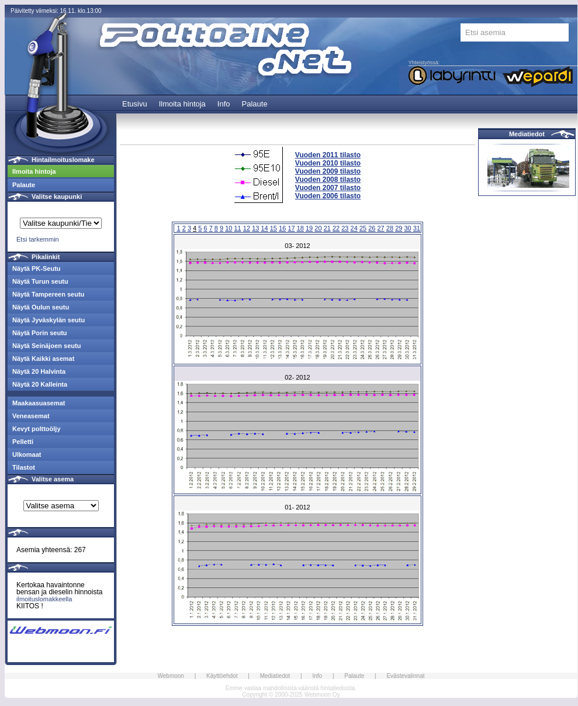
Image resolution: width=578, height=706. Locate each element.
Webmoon (171, 676)
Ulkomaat (26, 454)
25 (362, 228)
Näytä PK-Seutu (36, 268)
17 (291, 228)
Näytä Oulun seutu (40, 307)
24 (354, 228)
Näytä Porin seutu (39, 332)
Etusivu (134, 103)
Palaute (255, 103)
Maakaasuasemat (38, 403)
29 (398, 228)
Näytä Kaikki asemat (43, 358)
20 (317, 228)
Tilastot (23, 467)
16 (282, 228)
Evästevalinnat (405, 676)
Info (223, 103)
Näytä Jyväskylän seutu (48, 319)
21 (327, 228)
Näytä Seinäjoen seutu (46, 345)
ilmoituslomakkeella (44, 598)
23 (344, 228)
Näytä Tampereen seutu (48, 294)
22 (336, 228)
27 (381, 228)
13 (255, 228)
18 (300, 228)
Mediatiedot (527, 133)
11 (237, 228)
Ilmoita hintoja (182, 103)
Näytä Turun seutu (40, 281)
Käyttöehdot (221, 676)
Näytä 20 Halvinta (38, 371)
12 (246, 228)
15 (273, 228)
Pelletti (22, 441)
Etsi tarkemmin (37, 239)
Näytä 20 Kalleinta (39, 384)
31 (416, 228)
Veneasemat (31, 415)
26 (371, 228)
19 (309, 228)
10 (228, 228)
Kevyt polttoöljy (36, 428)
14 (264, 228)
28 (389, 228)
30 (407, 228)
